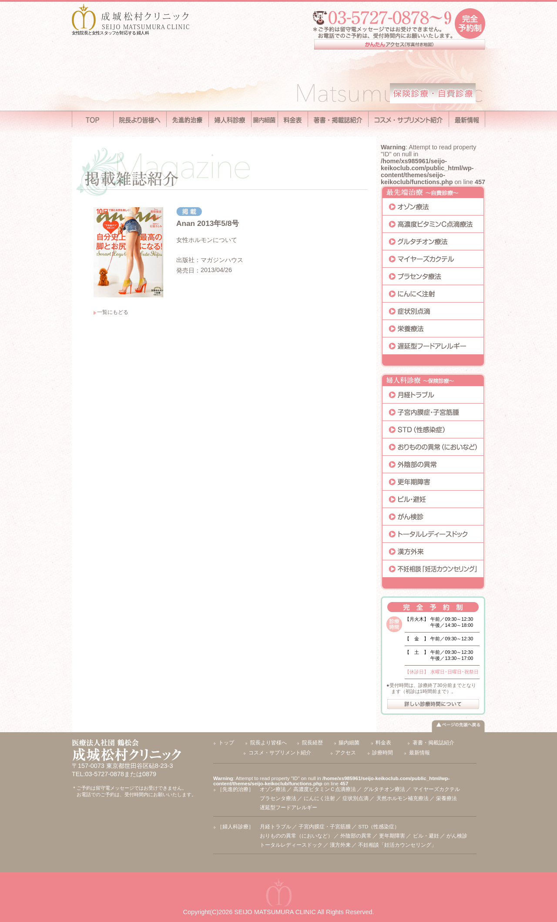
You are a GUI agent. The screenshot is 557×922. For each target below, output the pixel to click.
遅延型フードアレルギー (288, 807)
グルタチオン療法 (384, 789)
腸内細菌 (349, 742)
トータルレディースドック (291, 845)
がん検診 (456, 835)
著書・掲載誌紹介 (433, 742)
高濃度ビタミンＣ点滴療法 (324, 789)
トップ (226, 742)
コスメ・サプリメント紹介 (279, 752)
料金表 (383, 742)
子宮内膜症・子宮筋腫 (325, 826)
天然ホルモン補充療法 (402, 798)
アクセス (345, 752)
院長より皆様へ (268, 742)
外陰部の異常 (356, 835)
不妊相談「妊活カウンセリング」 (397, 845)
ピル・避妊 (426, 835)
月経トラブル (275, 826)
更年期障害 (392, 835)
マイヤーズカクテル (436, 789)
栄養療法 (446, 798)
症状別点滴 (355, 798)
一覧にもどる (112, 312)
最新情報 (419, 752)
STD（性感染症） (378, 826)
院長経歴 (312, 742)
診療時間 (382, 752)
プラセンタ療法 (278, 798)
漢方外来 (340, 845)
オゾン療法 (273, 789)
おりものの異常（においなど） (296, 835)
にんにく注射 (319, 798)
